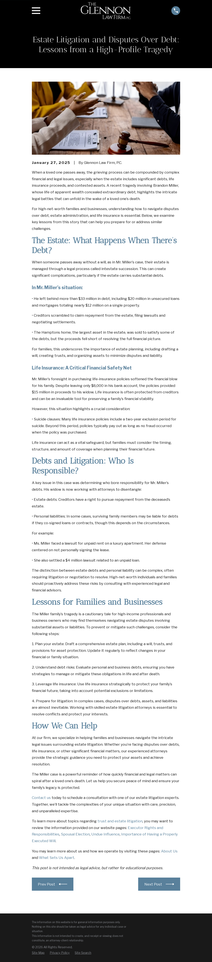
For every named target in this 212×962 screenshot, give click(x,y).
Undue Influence (105, 834)
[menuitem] (38, 953)
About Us (169, 851)
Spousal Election (75, 834)
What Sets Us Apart (56, 857)
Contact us (41, 798)
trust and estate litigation (119, 821)
